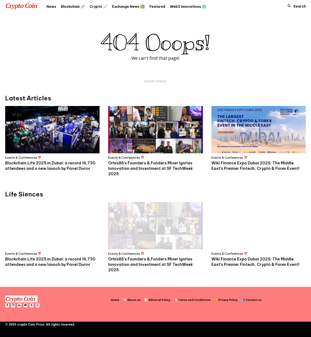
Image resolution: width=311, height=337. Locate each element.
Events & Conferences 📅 (23, 157)
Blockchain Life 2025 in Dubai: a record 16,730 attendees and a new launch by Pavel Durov (50, 165)
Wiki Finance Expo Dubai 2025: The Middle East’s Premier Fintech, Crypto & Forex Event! (255, 165)
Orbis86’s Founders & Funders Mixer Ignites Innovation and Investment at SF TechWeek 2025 (150, 168)
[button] (295, 6)
